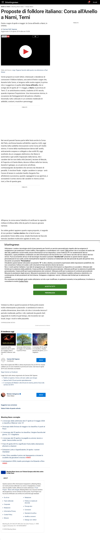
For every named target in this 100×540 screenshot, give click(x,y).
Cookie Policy (23, 281)
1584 (66, 250)
